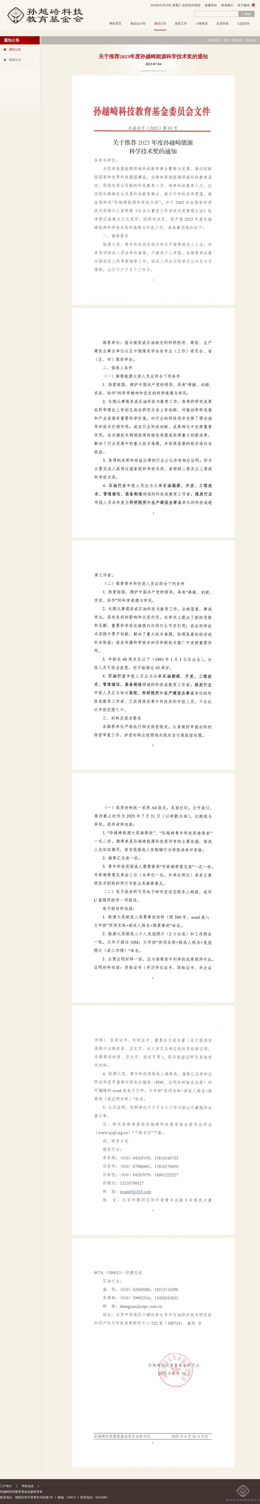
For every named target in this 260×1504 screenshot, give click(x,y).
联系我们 (227, 5)
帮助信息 (28, 1486)
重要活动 (15, 59)
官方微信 (246, 5)
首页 (226, 40)
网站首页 (115, 23)
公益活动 (243, 23)
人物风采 (202, 23)
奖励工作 (181, 23)
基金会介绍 (137, 23)
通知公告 (160, 23)
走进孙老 (222, 23)
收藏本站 (211, 5)
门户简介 (6, 1486)
